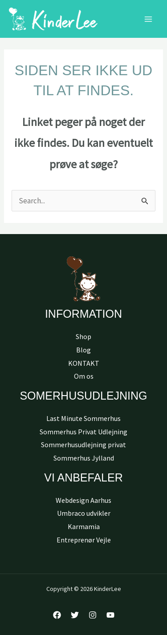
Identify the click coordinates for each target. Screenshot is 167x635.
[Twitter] (75, 615)
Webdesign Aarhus (83, 500)
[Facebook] (57, 615)
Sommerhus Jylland (83, 457)
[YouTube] (110, 615)
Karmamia (84, 526)
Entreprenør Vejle (84, 539)
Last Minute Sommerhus (83, 418)
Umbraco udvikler (83, 513)
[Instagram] (93, 615)
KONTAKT (83, 363)
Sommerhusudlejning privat (83, 444)
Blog (83, 349)
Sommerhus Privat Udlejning (83, 431)
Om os (84, 376)
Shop (83, 336)
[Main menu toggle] (148, 19)
